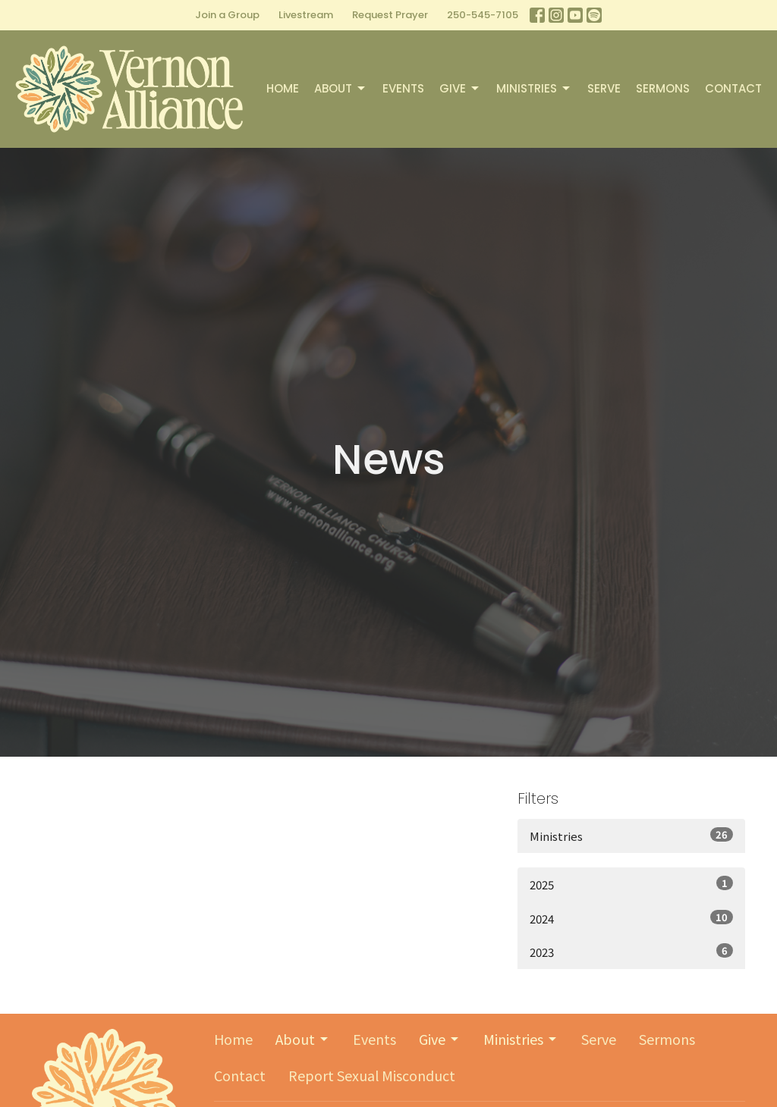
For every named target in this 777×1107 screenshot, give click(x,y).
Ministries (534, 88)
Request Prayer (390, 15)
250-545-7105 (482, 15)
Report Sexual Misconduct (371, 1075)
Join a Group (227, 15)
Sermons (663, 88)
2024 (631, 918)
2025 (631, 884)
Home (282, 88)
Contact (733, 88)
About (340, 88)
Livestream (305, 15)
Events (403, 88)
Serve (604, 88)
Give (460, 88)
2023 (631, 951)
